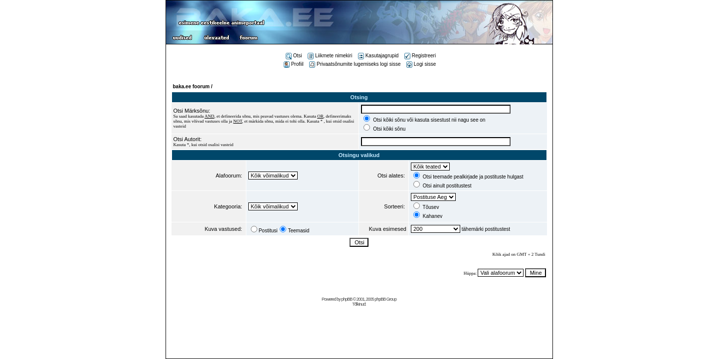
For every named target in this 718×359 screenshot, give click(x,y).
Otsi (294, 55)
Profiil (294, 64)
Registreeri (420, 55)
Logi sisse (421, 64)
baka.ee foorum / (192, 86)
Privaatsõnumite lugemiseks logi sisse (354, 64)
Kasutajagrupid (378, 55)
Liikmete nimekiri (330, 55)
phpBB (346, 299)
